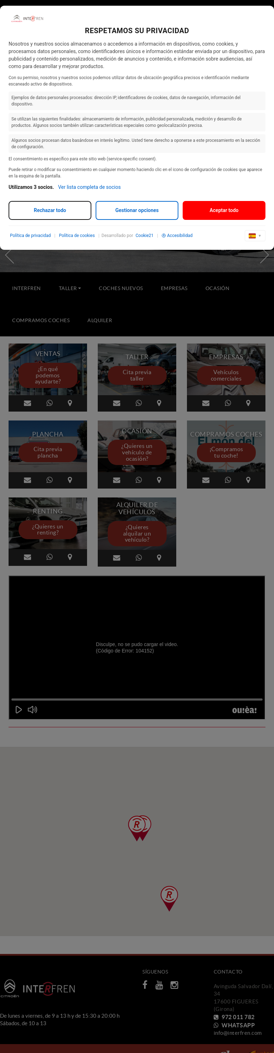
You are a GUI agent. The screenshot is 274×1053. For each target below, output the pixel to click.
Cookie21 (144, 235)
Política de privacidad (30, 235)
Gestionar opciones (137, 210)
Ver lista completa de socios (89, 187)
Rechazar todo (50, 210)
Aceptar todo (223, 210)
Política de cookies (77, 235)
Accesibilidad (177, 235)
